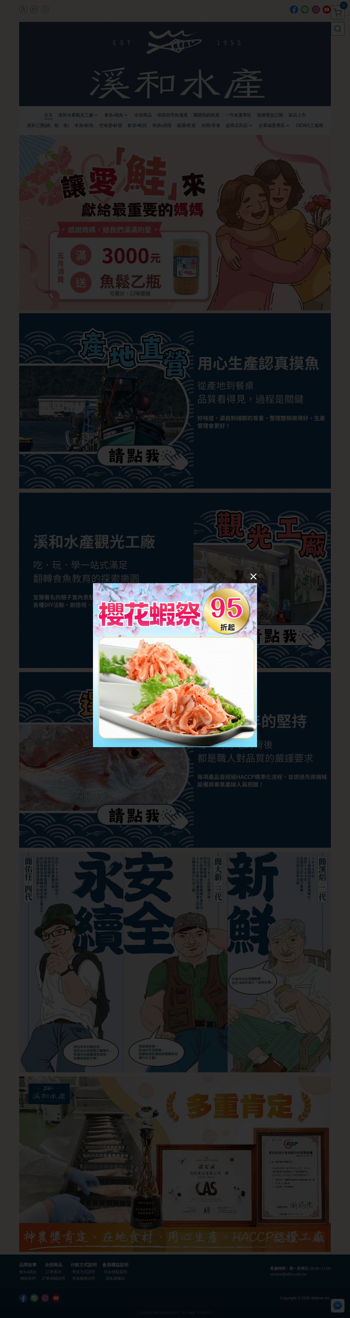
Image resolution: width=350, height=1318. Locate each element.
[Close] (253, 576)
